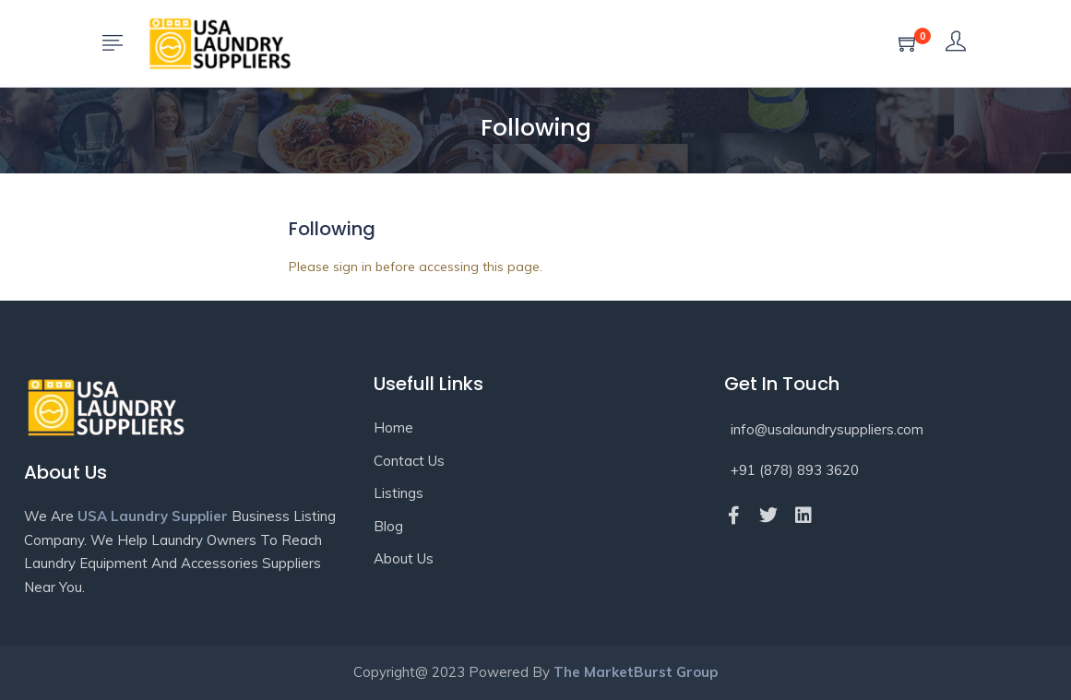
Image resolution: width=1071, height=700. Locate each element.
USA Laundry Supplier (152, 516)
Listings (398, 493)
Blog (388, 526)
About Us (404, 558)
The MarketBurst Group (635, 672)
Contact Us (409, 460)
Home (393, 427)
